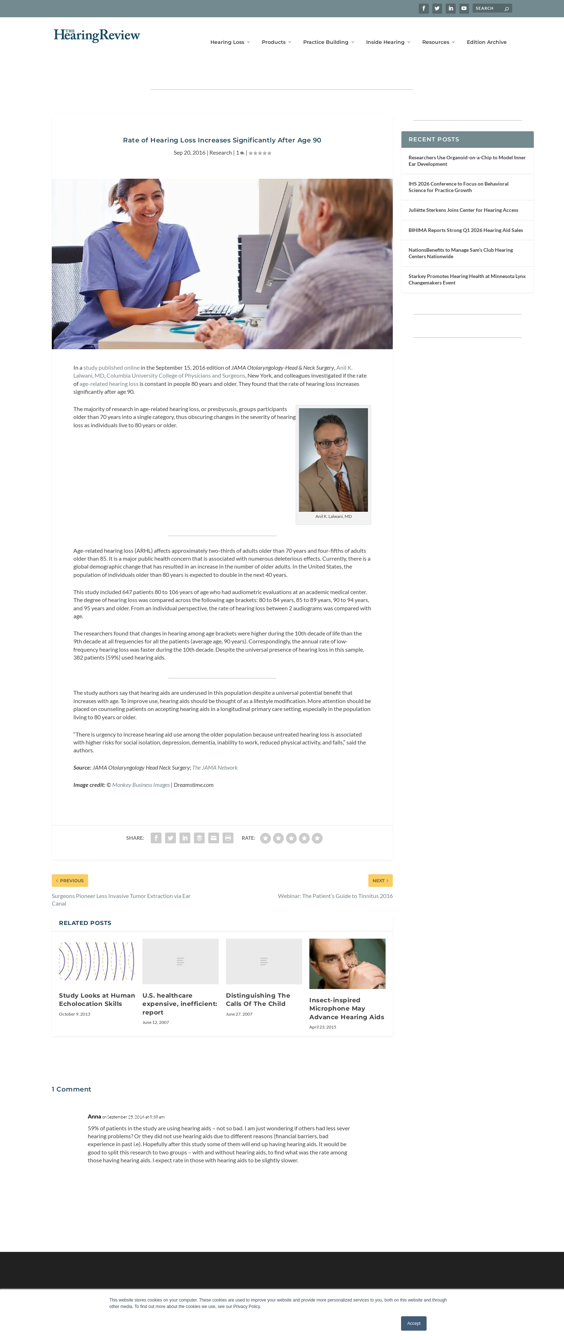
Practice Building (326, 31)
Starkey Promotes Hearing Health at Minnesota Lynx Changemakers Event (467, 257)
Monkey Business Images (141, 762)
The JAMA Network (215, 745)
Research (220, 130)
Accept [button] (413, 1323)
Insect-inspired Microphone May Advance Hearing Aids (346, 986)
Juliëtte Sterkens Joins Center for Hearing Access (463, 187)
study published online (111, 345)
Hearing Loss (227, 31)
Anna (94, 1093)
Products (274, 31)
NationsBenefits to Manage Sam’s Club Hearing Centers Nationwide (461, 230)
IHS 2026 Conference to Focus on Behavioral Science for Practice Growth (459, 164)
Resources (435, 31)
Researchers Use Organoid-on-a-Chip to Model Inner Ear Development (467, 138)
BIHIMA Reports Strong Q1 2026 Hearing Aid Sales (466, 208)
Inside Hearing (385, 31)
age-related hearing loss (108, 361)
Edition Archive (487, 31)
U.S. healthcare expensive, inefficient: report (179, 982)
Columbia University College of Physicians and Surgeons (175, 353)
